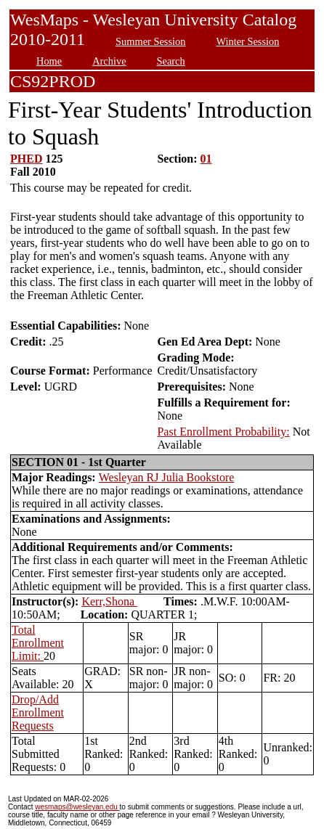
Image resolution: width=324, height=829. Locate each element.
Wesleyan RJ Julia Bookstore (167, 477)
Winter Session (247, 41)
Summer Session (150, 41)
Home (49, 61)
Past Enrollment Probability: (223, 431)
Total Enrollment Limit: (38, 643)
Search (171, 61)
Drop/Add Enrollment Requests (38, 712)
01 (206, 158)
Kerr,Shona (109, 601)
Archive (109, 61)
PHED (26, 158)
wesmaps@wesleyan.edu (77, 807)
